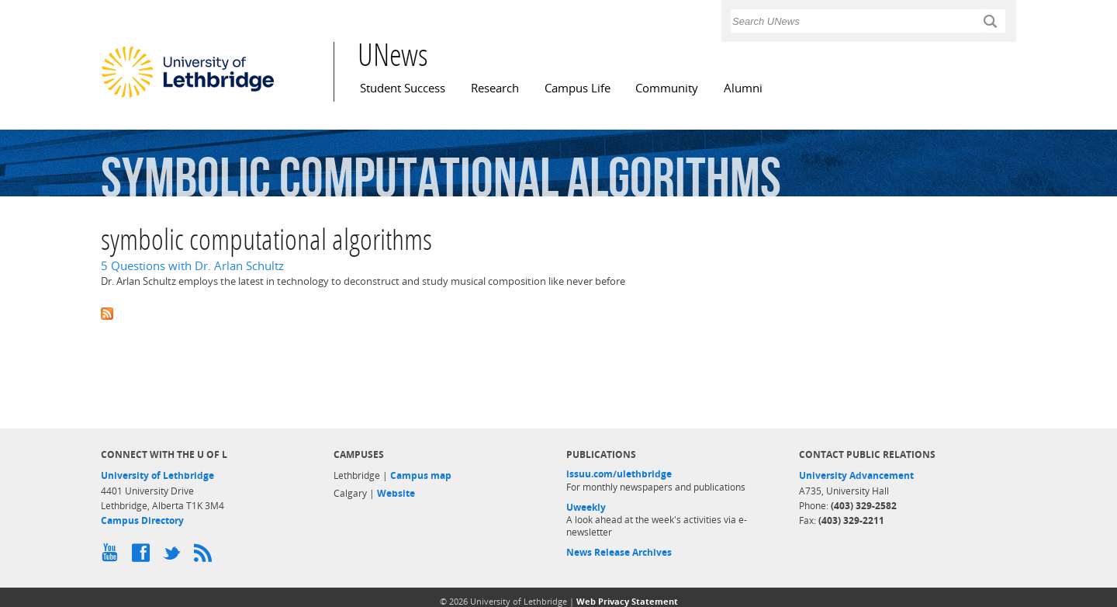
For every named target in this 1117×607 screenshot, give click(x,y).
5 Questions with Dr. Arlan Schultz (192, 266)
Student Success (402, 88)
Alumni (743, 88)
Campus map (420, 475)
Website (396, 493)
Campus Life (577, 88)
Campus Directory (142, 520)
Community (666, 88)
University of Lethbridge (157, 475)
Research (495, 88)
